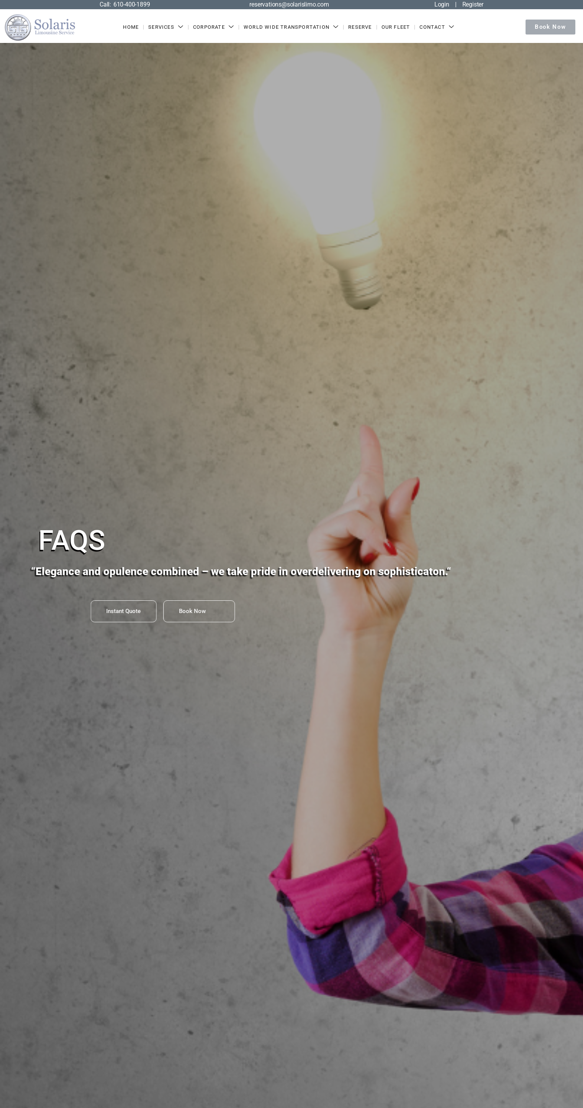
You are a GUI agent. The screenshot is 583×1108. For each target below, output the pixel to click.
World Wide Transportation (291, 27)
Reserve (360, 27)
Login (441, 4)
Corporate (213, 27)
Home (131, 27)
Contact (437, 27)
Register (472, 4)
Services (166, 27)
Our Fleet (396, 27)
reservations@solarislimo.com (289, 4)
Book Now (167, 611)
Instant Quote (118, 611)
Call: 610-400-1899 (125, 4)
